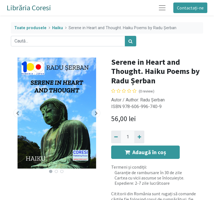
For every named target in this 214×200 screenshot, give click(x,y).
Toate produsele (30, 28)
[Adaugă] (139, 137)
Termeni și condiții (128, 167)
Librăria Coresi (29, 7)
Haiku (57, 28)
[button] (18, 113)
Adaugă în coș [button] (145, 152)
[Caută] (130, 41)
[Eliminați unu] (116, 137)
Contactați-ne (190, 8)
